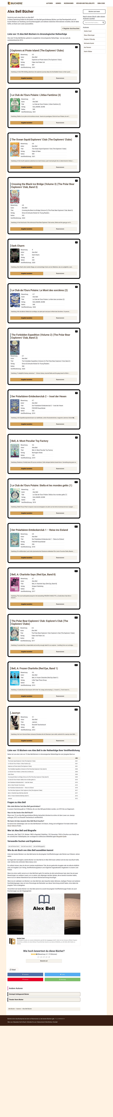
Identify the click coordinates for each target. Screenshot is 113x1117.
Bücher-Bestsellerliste (85, 3)
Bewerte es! (44, 961)
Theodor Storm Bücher (16, 999)
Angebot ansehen (26, 78)
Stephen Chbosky (89, 39)
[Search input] (93, 22)
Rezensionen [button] (60, 78)
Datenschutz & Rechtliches (44, 1022)
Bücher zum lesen (94, 11)
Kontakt (55, 1022)
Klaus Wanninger (89, 35)
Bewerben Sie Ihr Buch (19, 1022)
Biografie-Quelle (61, 836)
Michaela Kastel (89, 43)
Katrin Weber (88, 51)
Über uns (10, 1022)
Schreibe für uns (31, 1022)
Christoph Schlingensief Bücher (19, 994)
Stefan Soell (87, 31)
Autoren (49, 3)
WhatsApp (62, 979)
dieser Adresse (12, 826)
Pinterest (25, 979)
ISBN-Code (101, 3)
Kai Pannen (87, 47)
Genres (58, 3)
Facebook (25, 974)
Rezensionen (68, 3)
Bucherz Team (21, 938)
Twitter (62, 974)
